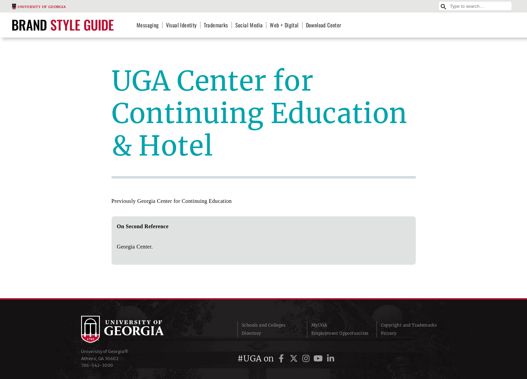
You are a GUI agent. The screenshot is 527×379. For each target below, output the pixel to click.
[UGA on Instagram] (307, 358)
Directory (251, 333)
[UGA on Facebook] (282, 358)
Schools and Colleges (263, 325)
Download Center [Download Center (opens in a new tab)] (323, 25)
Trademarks (216, 25)
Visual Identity (181, 25)
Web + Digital (284, 25)
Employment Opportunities (340, 333)
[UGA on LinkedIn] (331, 358)
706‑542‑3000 (97, 365)
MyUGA (319, 325)
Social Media (249, 25)
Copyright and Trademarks (409, 325)
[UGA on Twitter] (295, 358)
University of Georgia (132, 329)
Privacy (389, 333)
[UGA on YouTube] (319, 358)
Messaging (148, 25)
